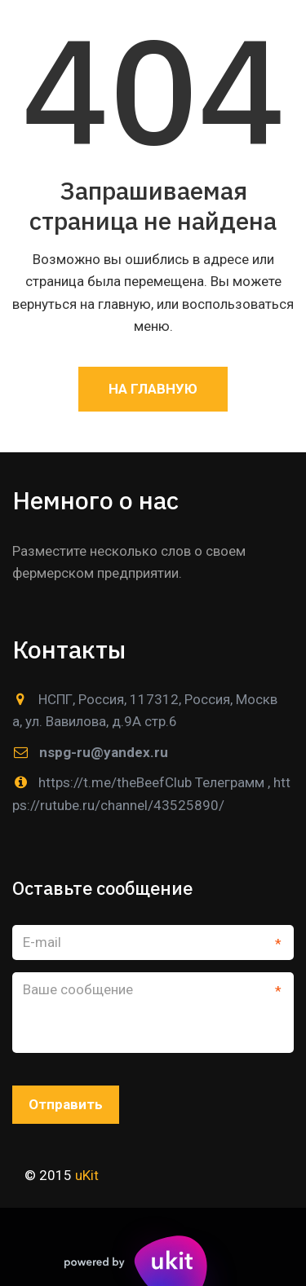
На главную (153, 389)
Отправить (66, 1104)
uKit (85, 1175)
